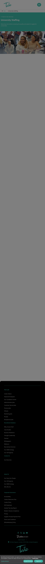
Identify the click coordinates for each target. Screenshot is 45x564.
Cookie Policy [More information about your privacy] (35, 558)
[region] (22, 559)
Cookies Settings (5, 561)
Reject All (38, 561)
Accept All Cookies (28, 561)
